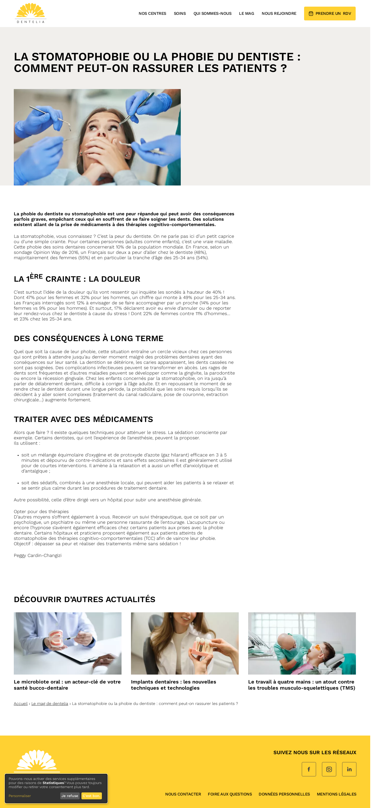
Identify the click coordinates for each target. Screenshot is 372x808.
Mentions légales (336, 794)
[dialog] (56, 788)
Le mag (246, 13)
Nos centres (152, 13)
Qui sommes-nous (213, 13)
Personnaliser (20, 796)
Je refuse (70, 796)
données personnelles (284, 794)
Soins (180, 13)
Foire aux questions (230, 794)
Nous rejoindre (279, 13)
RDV (329, 13)
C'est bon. (91, 796)
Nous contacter (183, 794)
